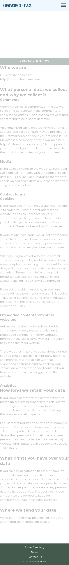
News (34, 552)
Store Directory (34, 547)
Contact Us (34, 557)
